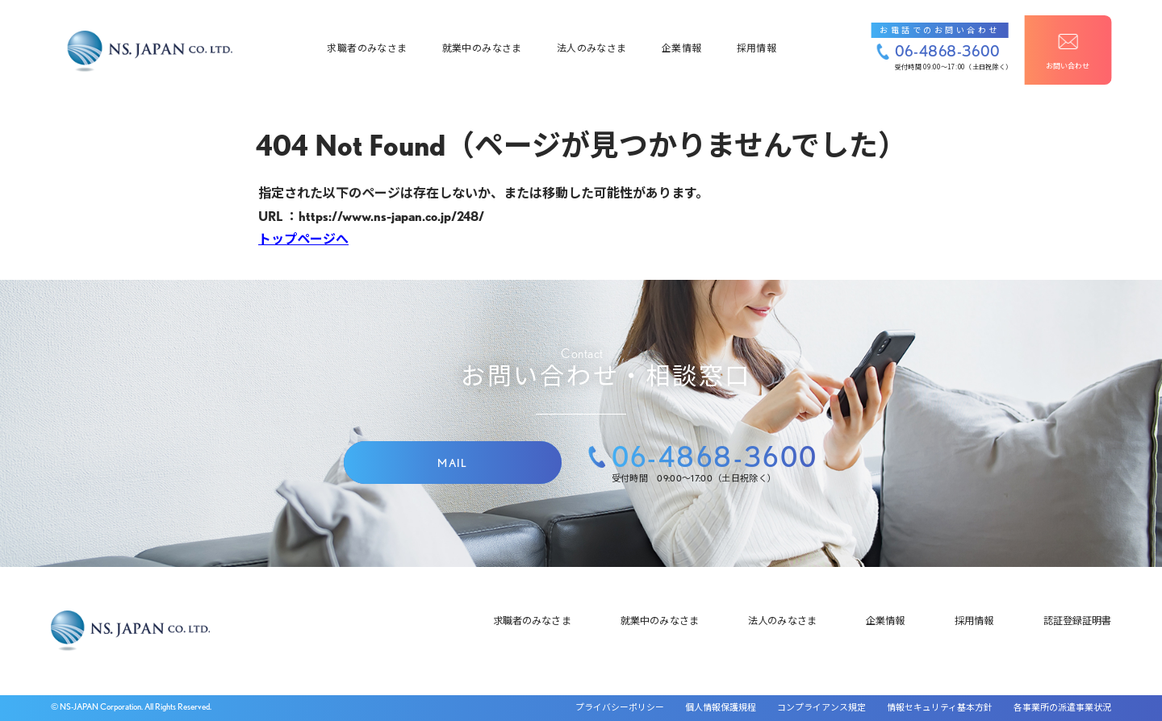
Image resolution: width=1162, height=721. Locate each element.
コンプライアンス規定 (821, 707)
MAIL (452, 462)
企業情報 (681, 42)
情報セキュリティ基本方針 (940, 707)
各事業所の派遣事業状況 (1062, 707)
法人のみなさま (592, 42)
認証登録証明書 (1077, 621)
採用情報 (756, 42)
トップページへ (303, 239)
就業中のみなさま (482, 42)
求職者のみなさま (367, 42)
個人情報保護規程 (720, 707)
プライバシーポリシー (619, 707)
